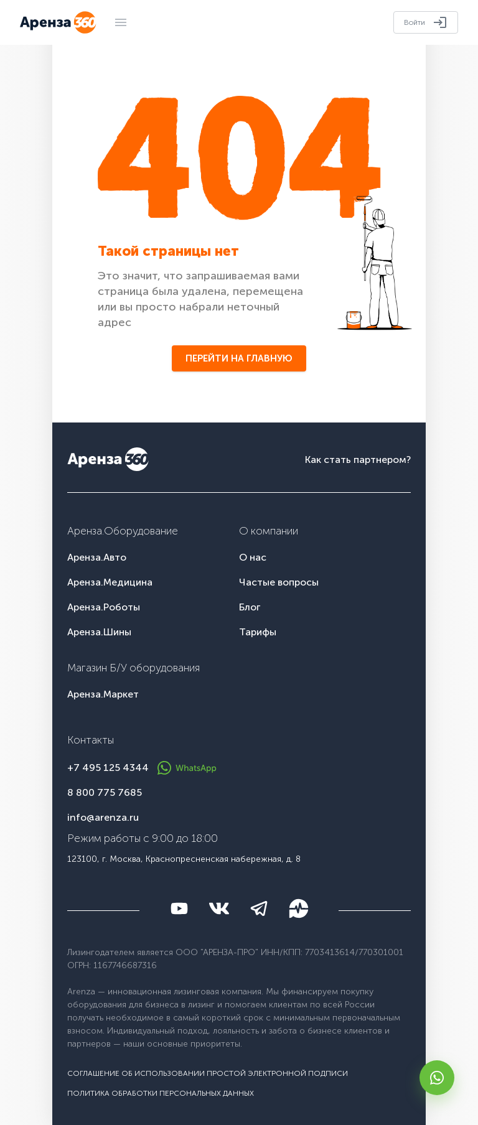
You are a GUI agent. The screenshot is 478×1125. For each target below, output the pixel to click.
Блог (249, 607)
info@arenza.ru (103, 817)
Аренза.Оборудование (122, 531)
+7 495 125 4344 (108, 767)
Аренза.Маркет (103, 694)
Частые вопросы (279, 582)
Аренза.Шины (99, 632)
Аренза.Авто (96, 557)
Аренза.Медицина (109, 582)
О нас (252, 557)
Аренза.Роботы (103, 607)
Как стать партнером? (358, 459)
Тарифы (257, 632)
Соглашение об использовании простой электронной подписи (207, 1073)
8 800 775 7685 (104, 792)
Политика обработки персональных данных (160, 1093)
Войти (426, 22)
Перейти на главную (239, 358)
